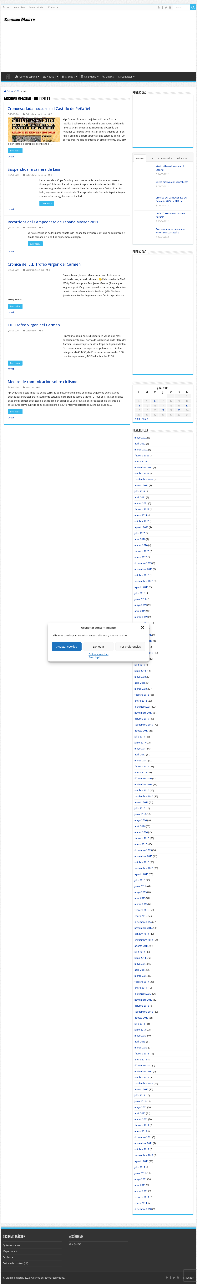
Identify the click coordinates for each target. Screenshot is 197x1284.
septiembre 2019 (143, 581)
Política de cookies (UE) (15, 1263)
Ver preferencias (130, 646)
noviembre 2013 (143, 999)
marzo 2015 (141, 904)
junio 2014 (140, 957)
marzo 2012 (141, 1119)
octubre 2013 (141, 1005)
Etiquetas (182, 158)
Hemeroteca (19, 7)
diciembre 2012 (143, 1065)
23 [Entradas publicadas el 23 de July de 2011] (179, 410)
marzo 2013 (141, 1047)
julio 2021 (139, 491)
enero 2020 (140, 557)
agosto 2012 (141, 1089)
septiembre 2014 (143, 940)
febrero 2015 (141, 910)
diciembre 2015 (143, 850)
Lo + (151, 158)
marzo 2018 (141, 688)
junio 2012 (140, 1101)
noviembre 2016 (143, 784)
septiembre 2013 (143, 1011)
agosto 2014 (141, 945)
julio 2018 (139, 664)
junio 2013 (140, 1029)
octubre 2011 (141, 1149)
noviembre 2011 (143, 1143)
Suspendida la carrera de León (34, 169)
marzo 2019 (141, 617)
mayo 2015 (140, 892)
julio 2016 (139, 808)
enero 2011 (140, 1203)
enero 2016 (140, 844)
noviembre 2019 (143, 569)
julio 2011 (139, 1167)
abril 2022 (139, 443)
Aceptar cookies (66, 646)
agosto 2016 (141, 802)
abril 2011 (139, 1185)
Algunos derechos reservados (47, 1277)
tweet (11, 156)
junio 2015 (140, 886)
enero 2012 (140, 1131)
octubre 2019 (141, 575)
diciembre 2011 (143, 1137)
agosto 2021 (141, 485)
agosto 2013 (141, 1017)
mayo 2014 (140, 963)
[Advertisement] (123, 41)
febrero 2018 (141, 694)
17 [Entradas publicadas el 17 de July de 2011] (187, 405)
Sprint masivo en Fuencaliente (172, 182)
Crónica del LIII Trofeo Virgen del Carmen (44, 264)
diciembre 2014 (143, 922)
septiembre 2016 (143, 796)
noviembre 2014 (143, 928)
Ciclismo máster (14, 1277)
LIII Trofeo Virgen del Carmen (34, 325)
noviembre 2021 (143, 467)
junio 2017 (140, 742)
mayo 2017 (140, 748)
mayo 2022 (140, 437)
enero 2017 (140, 772)
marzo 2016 (141, 832)
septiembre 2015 (143, 868)
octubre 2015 (141, 862)
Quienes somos (11, 1245)
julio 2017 (139, 736)
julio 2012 (139, 1095)
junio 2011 (140, 1173)
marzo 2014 (141, 975)
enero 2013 (140, 1059)
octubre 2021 (141, 473)
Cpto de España (26, 76)
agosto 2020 (141, 527)
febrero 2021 (141, 509)
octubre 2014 (141, 934)
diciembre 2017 (143, 706)
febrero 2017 (141, 766)
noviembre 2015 (143, 856)
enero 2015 (140, 916)
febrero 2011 (141, 1197)
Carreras (30, 270)
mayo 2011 (140, 1179)
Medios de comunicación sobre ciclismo (42, 381)
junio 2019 (140, 599)
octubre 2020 (141, 521)
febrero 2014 (141, 981)
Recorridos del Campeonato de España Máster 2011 (53, 222)
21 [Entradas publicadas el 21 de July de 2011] (162, 410)
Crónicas (68, 76)
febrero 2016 (141, 838)
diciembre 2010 (143, 1209)
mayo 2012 (140, 1107)
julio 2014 (139, 951)
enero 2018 (140, 700)
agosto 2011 (141, 1161)
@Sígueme (76, 1237)
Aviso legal (94, 657)
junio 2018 (140, 670)
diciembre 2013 (143, 993)
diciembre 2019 (143, 563)
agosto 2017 (141, 730)
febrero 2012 (141, 1125)
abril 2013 (139, 1041)
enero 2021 (140, 515)
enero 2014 (140, 987)
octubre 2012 (141, 1077)
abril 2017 (139, 754)
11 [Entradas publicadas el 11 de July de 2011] (138, 405)
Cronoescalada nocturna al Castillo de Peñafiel (49, 108)
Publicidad (8, 1257)
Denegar (98, 646)
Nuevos (140, 158)
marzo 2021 (141, 503)
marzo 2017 (141, 760)
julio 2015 (139, 880)
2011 (18, 91)
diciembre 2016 (143, 778)
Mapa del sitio (36, 7)
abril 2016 (139, 826)
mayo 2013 (140, 1035)
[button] (143, 627)
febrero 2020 (141, 551)
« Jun (137, 418)
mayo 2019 (140, 605)
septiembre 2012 (143, 1083)
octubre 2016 (141, 790)
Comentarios (165, 158)
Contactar (53, 7)
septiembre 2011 (143, 1155)
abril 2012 (139, 1113)
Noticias (49, 76)
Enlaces (108, 76)
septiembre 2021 (143, 479)
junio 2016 (140, 814)
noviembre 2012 (143, 1071)
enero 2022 (140, 461)
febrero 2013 (141, 1053)
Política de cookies (99, 654)
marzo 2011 (141, 1191)
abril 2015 (139, 898)
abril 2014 (139, 969)
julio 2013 (139, 1023)
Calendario (88, 76)
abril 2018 (139, 682)
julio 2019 (139, 593)
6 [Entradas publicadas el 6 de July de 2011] (154, 401)
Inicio (6, 7)
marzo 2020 (141, 545)
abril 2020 (139, 539)
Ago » (145, 418)
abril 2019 (139, 611)
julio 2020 (139, 533)
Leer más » (15, 150)
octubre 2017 (141, 718)
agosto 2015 (141, 874)
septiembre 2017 (143, 724)
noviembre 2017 (143, 712)
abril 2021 (139, 497)
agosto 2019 (141, 587)
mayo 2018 (140, 676)
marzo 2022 (141, 449)
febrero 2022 (141, 455)
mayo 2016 (140, 820)
